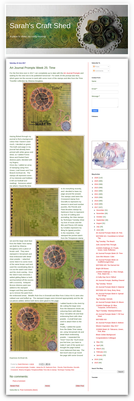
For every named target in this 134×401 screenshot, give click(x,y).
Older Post (80, 386)
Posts (96, 67)
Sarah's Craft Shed (40, 26)
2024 (96, 184)
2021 (96, 194)
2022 (96, 191)
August (99, 223)
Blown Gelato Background (106, 335)
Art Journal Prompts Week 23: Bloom (110, 302)
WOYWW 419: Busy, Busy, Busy (108, 290)
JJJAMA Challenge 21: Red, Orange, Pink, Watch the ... (110, 273)
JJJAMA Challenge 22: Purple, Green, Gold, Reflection (107, 249)
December (100, 210)
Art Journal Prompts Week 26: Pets (109, 233)
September (100, 220)
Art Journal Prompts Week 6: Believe (110, 323)
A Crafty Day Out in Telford (106, 277)
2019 (96, 201)
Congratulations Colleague (106, 338)
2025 (96, 181)
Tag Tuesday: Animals (104, 299)
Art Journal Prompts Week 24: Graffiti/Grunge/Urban (107, 261)
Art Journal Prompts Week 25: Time (109, 253)
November (100, 213)
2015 (96, 363)
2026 (96, 178)
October (99, 217)
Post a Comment (19, 381)
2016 (96, 359)
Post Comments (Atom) (29, 390)
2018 (96, 204)
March (99, 349)
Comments (98, 71)
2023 (96, 188)
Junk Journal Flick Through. (106, 245)
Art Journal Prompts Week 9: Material (110, 287)
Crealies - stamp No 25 (37, 367)
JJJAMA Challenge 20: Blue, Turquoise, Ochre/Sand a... (107, 306)
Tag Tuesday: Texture (104, 284)
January (99, 355)
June (98, 230)
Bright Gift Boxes (102, 269)
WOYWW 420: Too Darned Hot (107, 265)
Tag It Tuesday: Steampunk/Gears (109, 311)
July (98, 227)
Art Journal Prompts (71, 73)
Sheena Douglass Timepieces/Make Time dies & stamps (38, 370)
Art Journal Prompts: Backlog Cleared (110, 280)
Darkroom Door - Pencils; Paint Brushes (59, 367)
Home (47, 386)
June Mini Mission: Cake (105, 257)
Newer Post (14, 386)
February (100, 352)
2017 (96, 207)
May (98, 342)
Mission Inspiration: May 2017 (107, 326)
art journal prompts (22, 367)
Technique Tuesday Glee (65, 370)
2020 (96, 197)
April (98, 345)
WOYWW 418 (101, 319)
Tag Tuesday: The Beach (105, 241)
